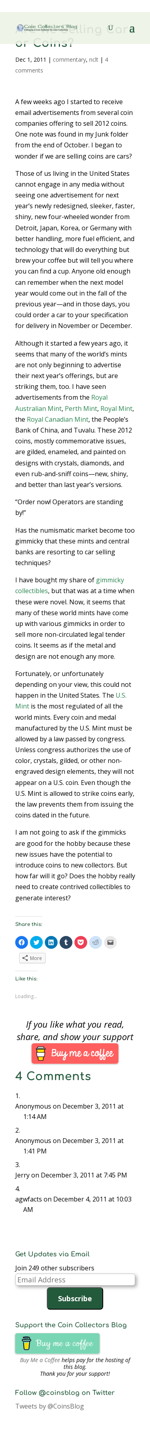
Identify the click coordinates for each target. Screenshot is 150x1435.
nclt (93, 59)
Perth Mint (81, 408)
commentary (69, 59)
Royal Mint (116, 408)
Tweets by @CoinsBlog (49, 1406)
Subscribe (75, 1298)
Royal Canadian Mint (57, 419)
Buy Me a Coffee (40, 1360)
